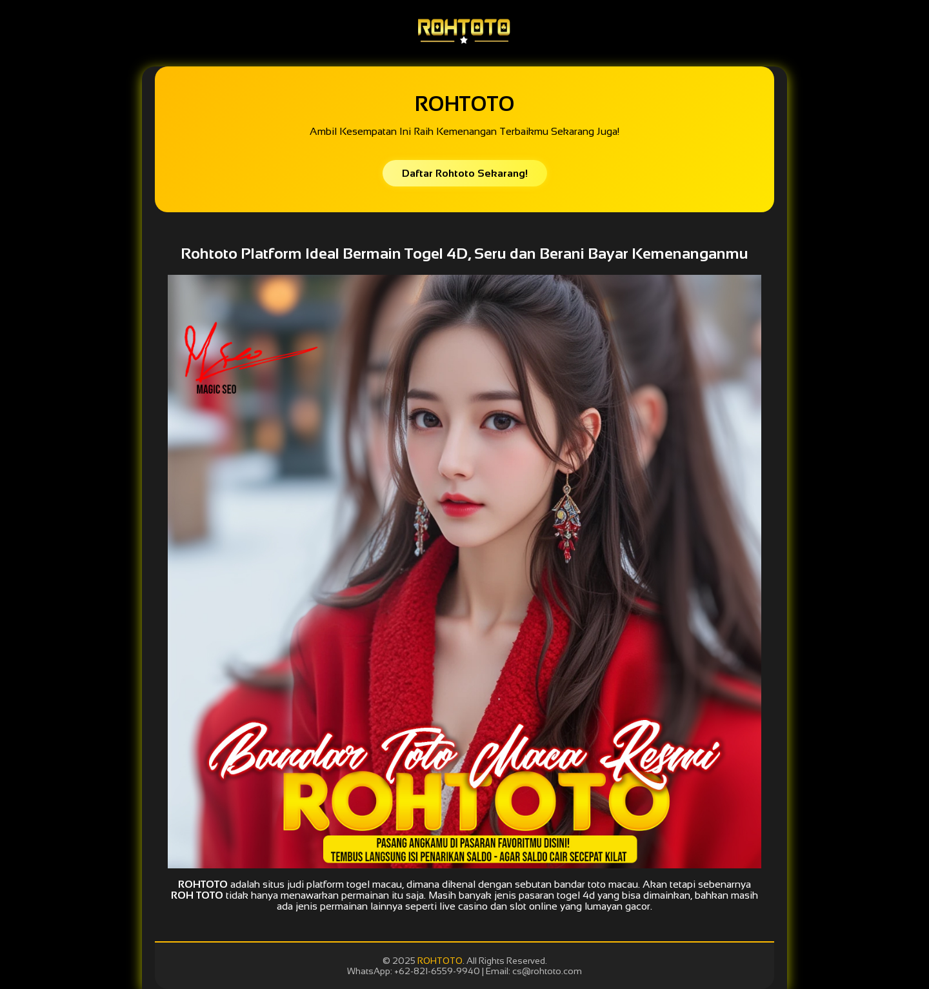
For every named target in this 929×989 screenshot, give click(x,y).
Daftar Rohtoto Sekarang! (465, 173)
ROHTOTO (440, 960)
